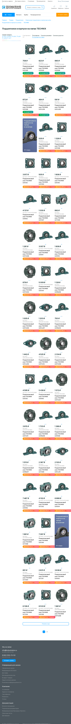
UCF (4, 36)
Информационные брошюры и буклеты (13, 711)
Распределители (36, 15)
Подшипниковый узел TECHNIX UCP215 (44, 396)
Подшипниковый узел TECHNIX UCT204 (28, 578)
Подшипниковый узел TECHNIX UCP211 (44, 253)
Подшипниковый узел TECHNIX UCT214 (28, 612)
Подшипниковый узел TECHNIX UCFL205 (60, 107)
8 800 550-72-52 (8, 655)
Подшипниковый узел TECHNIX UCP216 (28, 506)
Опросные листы (7, 713)
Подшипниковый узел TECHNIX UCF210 (60, 181)
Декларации (6, 715)
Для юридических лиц (8, 675)
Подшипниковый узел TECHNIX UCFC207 (60, 398)
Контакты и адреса (7, 1)
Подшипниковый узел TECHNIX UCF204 (44, 182)
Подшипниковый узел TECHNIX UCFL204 (44, 107)
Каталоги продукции (8, 706)
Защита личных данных (9, 680)
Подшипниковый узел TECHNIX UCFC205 (28, 326)
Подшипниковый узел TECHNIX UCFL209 (28, 362)
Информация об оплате (9, 670)
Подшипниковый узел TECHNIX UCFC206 (28, 254)
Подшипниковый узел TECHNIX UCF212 (28, 181)
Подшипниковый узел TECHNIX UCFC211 (28, 434)
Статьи (4, 699)
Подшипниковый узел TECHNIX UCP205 (44, 68)
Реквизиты (5, 696)
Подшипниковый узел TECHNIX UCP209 (60, 434)
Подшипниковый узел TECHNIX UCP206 (60, 68)
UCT (9, 38)
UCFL (14, 36)
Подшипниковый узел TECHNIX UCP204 (44, 146)
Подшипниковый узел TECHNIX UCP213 (60, 576)
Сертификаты (6, 694)
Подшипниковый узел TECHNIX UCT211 (44, 576)
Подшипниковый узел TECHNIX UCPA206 (60, 290)
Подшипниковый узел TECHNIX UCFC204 (28, 290)
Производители (41, 1)
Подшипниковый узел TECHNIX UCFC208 (60, 614)
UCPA (4, 38)
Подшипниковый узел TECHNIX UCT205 (60, 218)
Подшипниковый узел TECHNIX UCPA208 (44, 434)
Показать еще (46, 623)
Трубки (26, 15)
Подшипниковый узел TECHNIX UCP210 (60, 254)
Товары (8, 14)
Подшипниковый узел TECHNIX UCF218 (44, 612)
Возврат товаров (7, 677)
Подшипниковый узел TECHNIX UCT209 (44, 470)
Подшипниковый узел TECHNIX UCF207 (44, 218)
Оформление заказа (8, 668)
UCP (19, 36)
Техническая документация (10, 708)
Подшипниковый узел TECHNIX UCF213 (28, 396)
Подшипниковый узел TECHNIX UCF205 (28, 68)
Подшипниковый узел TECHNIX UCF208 (60, 146)
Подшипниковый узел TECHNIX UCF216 (44, 540)
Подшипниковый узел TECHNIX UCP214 (60, 504)
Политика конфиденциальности (11, 682)
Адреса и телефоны (8, 692)
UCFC (8, 36)
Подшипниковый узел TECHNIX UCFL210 (60, 470)
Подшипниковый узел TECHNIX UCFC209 (60, 362)
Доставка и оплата (20, 1)
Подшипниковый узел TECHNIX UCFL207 (44, 326)
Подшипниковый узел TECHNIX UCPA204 (60, 326)
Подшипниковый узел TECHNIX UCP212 (28, 217)
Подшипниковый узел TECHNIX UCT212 (44, 504)
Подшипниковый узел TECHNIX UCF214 (44, 288)
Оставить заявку (63, 14)
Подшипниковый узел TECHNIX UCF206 (28, 107)
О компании (31, 1)
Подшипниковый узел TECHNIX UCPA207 (28, 470)
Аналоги (50, 1)
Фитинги (18, 15)
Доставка (5, 673)
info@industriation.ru (9, 650)
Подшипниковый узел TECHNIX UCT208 (28, 542)
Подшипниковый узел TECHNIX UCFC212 (44, 362)
